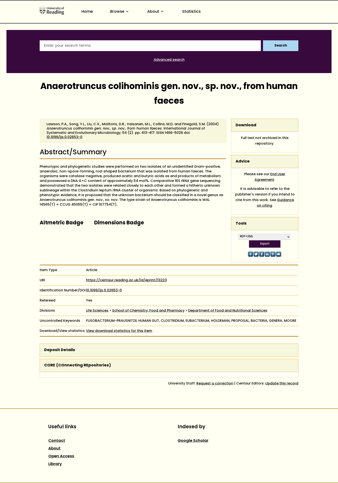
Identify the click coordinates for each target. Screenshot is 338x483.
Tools (241, 223)
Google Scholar (193, 441)
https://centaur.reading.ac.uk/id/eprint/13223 (126, 280)
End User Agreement (270, 177)
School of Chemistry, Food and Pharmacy (148, 311)
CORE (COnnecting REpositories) (77, 365)
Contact (56, 441)
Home (87, 12)
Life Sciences (97, 311)
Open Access (61, 456)
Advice (243, 161)
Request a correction (214, 383)
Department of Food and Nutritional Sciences (227, 311)
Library (55, 464)
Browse (120, 12)
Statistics (191, 12)
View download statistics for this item (119, 331)
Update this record (281, 383)
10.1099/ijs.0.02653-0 (64, 137)
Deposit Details (59, 350)
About (156, 12)
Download (246, 125)
